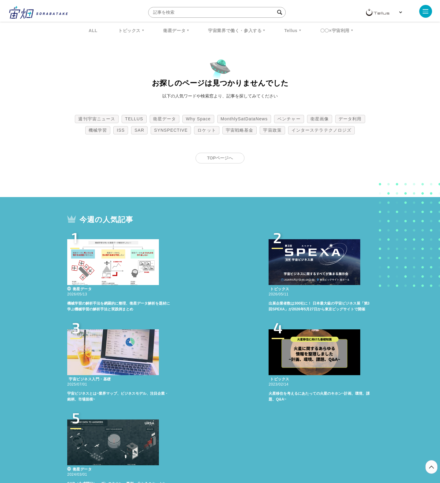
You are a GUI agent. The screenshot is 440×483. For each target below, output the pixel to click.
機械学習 (98, 130)
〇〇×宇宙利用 (335, 30)
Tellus (290, 30)
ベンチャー (289, 118)
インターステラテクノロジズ (321, 130)
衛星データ (174, 30)
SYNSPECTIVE (171, 130)
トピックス (129, 30)
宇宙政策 (272, 130)
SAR (139, 130)
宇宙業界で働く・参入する (235, 30)
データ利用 (350, 118)
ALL (93, 30)
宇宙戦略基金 (240, 130)
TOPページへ (220, 158)
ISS (121, 130)
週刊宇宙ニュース (96, 118)
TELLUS (134, 118)
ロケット (206, 130)
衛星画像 (319, 118)
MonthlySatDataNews (244, 118)
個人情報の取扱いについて (202, 451)
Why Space (198, 118)
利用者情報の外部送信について (252, 451)
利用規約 (169, 451)
